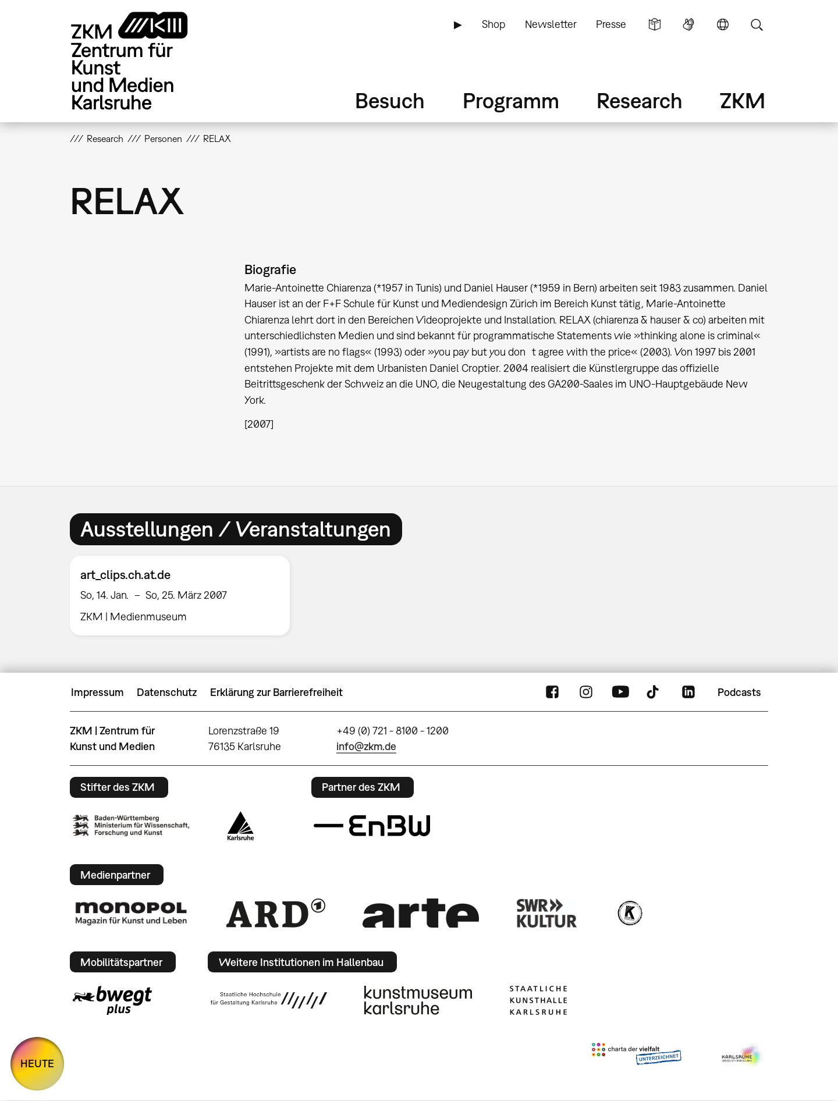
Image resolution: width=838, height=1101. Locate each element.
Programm (511, 100)
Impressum (97, 692)
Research (639, 100)
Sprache (722, 24)
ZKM (742, 100)
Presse (611, 24)
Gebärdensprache (688, 24)
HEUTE (37, 1063)
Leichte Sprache (654, 24)
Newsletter (551, 24)
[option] (185, 595)
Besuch (390, 100)
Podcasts (739, 692)
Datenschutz (167, 692)
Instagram (586, 692)
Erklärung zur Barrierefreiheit (276, 692)
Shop (493, 24)
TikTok (654, 692)
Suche (756, 24)
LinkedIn (688, 692)
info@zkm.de (366, 746)
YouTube (620, 692)
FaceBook (552, 692)
